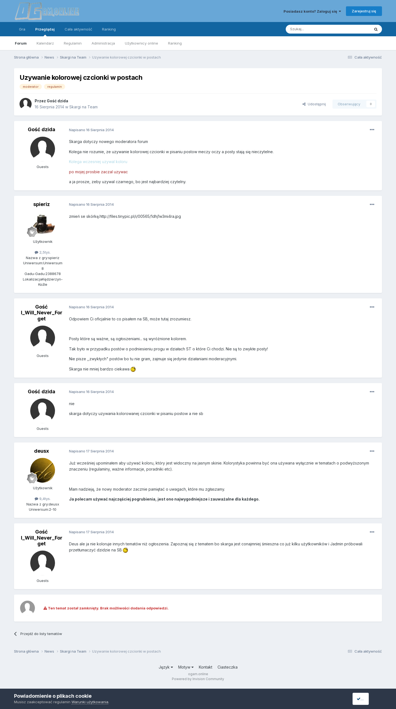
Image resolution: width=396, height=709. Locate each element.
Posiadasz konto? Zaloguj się (312, 11)
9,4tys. (43, 498)
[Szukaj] (314, 29)
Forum (21, 43)
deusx (41, 451)
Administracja (103, 43)
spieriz (41, 204)
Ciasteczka (228, 667)
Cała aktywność (78, 29)
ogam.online (198, 674)
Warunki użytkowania (90, 702)
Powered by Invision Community (198, 679)
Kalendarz (45, 43)
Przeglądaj (45, 31)
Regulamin (73, 43)
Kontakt (205, 667)
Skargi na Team (83, 107)
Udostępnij (314, 104)
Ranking (175, 43)
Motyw (186, 667)
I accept (366, 698)
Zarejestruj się (364, 11)
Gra (22, 29)
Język (166, 667)
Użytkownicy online (141, 43)
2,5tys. (43, 252)
